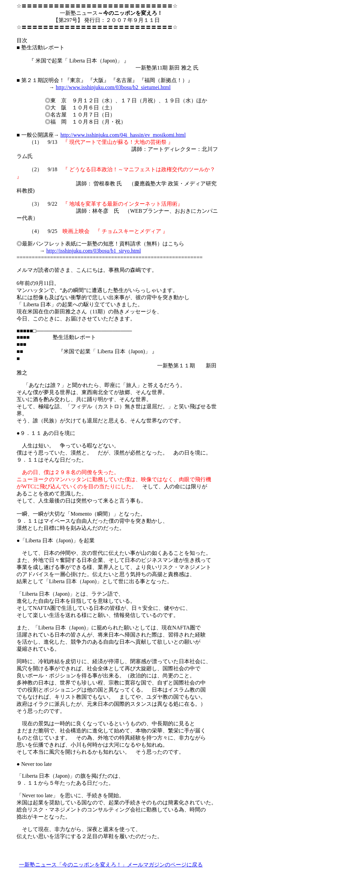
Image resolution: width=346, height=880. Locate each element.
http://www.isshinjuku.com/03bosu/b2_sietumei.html (113, 87)
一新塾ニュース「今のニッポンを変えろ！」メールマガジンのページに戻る (111, 865)
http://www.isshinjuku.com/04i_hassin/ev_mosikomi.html (123, 135)
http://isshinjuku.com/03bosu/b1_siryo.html (93, 251)
